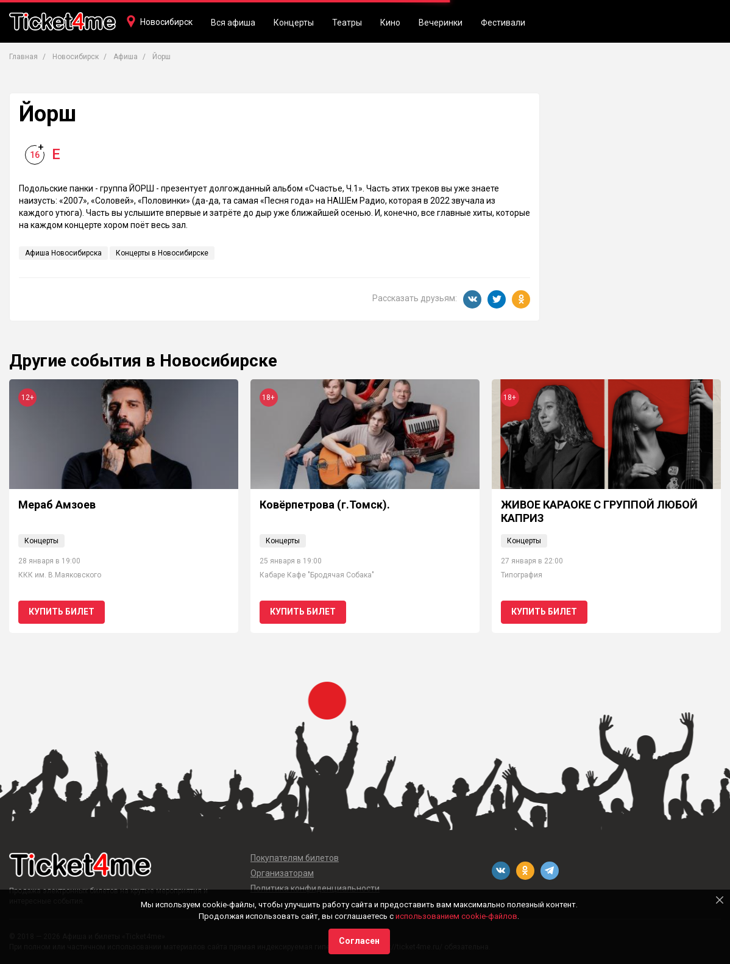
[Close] (719, 900)
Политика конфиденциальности (315, 888)
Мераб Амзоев (57, 504)
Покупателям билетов (294, 858)
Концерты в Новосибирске (162, 253)
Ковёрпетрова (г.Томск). (325, 504)
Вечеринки (440, 22)
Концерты (294, 22)
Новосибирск (166, 22)
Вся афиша (233, 22)
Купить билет (61, 611)
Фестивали (503, 22)
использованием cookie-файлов (456, 916)
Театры (347, 22)
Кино (390, 22)
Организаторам (282, 873)
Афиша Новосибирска (63, 253)
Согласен (359, 941)
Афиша (125, 56)
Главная (23, 56)
